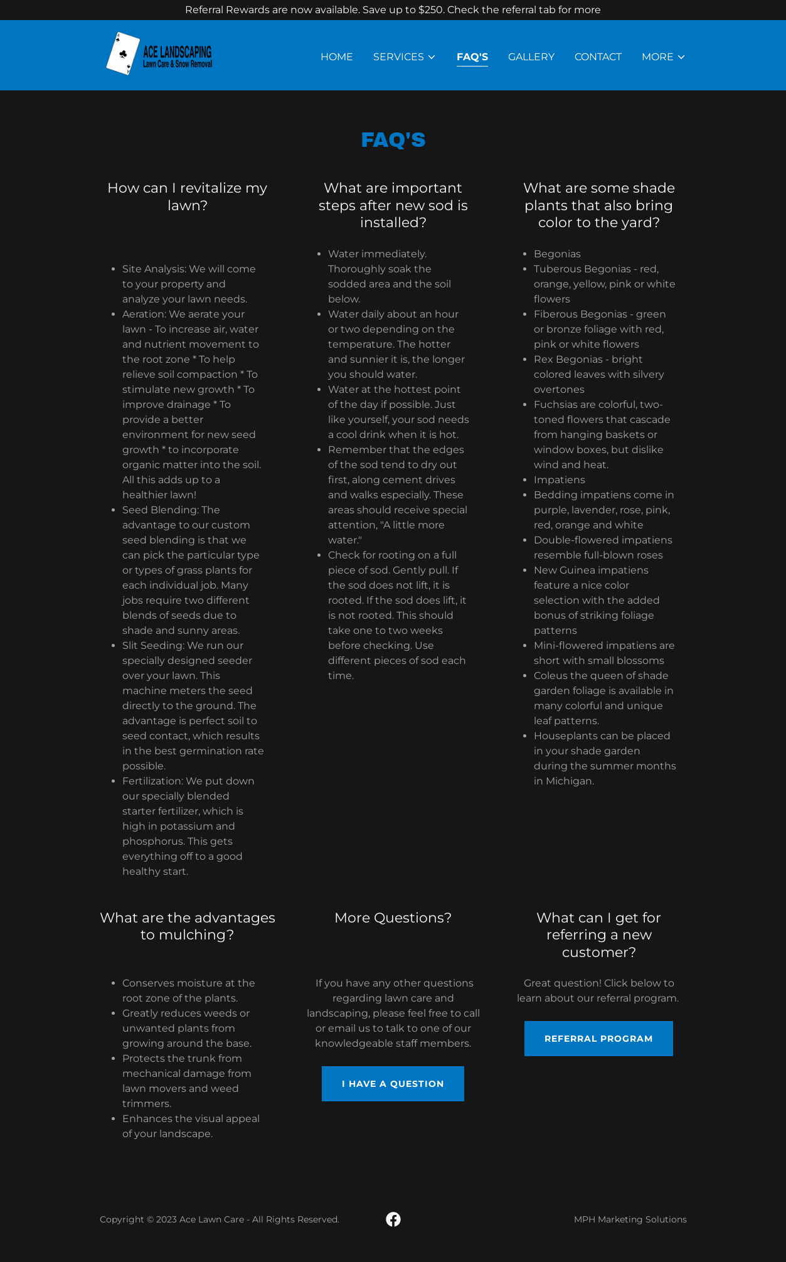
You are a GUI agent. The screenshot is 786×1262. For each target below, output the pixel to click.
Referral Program (598, 1038)
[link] (169, 54)
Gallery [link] (531, 57)
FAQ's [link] (472, 57)
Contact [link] (598, 57)
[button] (405, 57)
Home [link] (337, 57)
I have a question (393, 1083)
